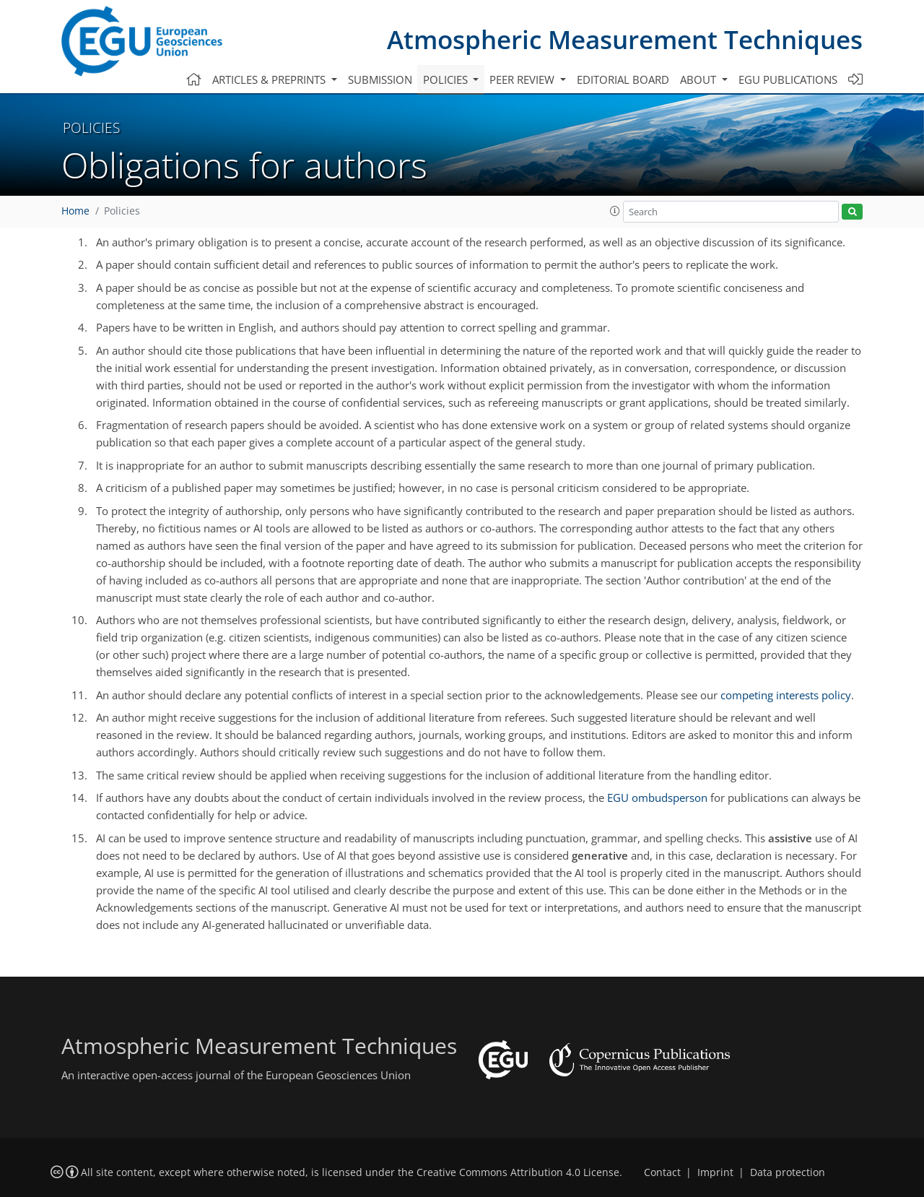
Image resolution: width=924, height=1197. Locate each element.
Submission (380, 79)
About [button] (699, 79)
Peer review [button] (523, 79)
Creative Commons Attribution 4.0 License (518, 1172)
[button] (615, 210)
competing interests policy (785, 695)
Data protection (787, 1172)
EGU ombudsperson (657, 797)
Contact (662, 1172)
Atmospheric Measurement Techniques (625, 39)
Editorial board (623, 79)
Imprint (715, 1172)
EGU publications (787, 79)
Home (75, 210)
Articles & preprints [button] (270, 79)
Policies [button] (447, 79)
